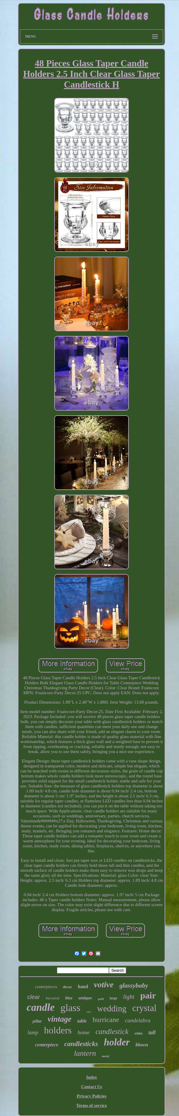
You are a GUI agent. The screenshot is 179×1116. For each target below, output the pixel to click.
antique (85, 997)
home (83, 1032)
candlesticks (81, 1044)
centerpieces (46, 986)
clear (33, 997)
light (128, 996)
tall (152, 1032)
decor (67, 987)
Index (91, 1077)
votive (104, 984)
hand (83, 986)
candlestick (111, 1031)
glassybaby (133, 985)
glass (70, 1007)
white (138, 1033)
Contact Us (91, 1086)
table (82, 1020)
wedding (111, 1008)
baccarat (52, 998)
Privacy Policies (91, 1096)
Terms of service (91, 1105)
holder (117, 1042)
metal (105, 1056)
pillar (37, 1021)
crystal (144, 1008)
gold (101, 998)
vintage (59, 1019)
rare (88, 1011)
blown (142, 1045)
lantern (85, 1053)
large (113, 998)
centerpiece (46, 1045)
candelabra (138, 1020)
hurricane (105, 1019)
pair (148, 995)
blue (68, 998)
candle (41, 1007)
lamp (33, 1032)
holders (58, 1030)
